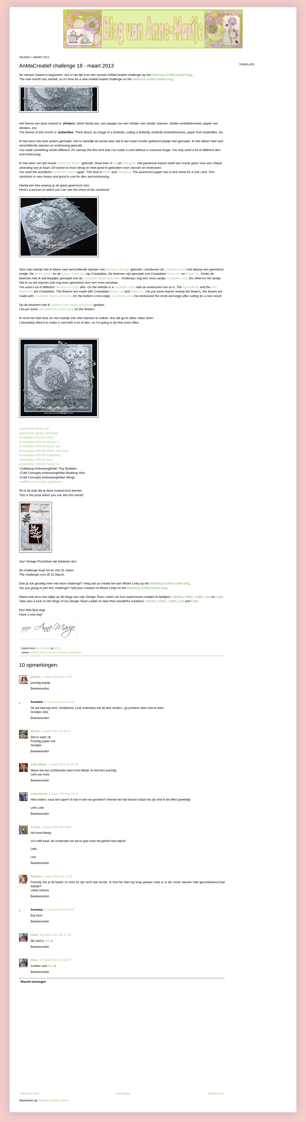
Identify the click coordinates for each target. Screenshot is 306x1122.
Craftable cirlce (124, 287)
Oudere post (216, 1093)
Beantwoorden (40, 688)
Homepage (123, 1093)
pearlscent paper (64, 172)
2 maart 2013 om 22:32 (57, 876)
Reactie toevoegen (33, 981)
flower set (173, 273)
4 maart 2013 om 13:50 (59, 909)
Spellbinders (75, 652)
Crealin (35, 827)
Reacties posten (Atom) (54, 1100)
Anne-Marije (43, 648)
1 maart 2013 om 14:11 (56, 731)
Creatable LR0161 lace (36, 459)
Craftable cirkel (175, 269)
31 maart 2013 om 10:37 (55, 960)
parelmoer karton (69, 163)
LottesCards (39, 794)
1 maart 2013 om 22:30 (63, 764)
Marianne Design (118, 269)
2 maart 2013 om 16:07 (56, 827)
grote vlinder (43, 273)
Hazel (34, 935)
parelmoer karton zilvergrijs (39, 433)
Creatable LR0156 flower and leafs (44, 451)
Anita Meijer (39, 764)
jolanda (36, 677)
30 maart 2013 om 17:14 (55, 935)
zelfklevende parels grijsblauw (72, 305)
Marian (35, 731)
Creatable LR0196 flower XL (40, 464)
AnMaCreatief (38, 652)
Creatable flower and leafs (101, 278)
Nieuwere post (29, 1093)
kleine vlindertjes (73, 273)
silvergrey (124, 172)
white (106, 172)
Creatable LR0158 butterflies (40, 455)
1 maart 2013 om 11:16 (57, 677)
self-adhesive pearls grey (56, 309)
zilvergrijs (129, 163)
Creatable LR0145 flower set (40, 446)
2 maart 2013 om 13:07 (63, 794)
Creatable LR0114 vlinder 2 (39, 442)
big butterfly (191, 287)
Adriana (36, 876)
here (47, 940)
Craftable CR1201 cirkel (37, 437)
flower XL (192, 273)
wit (115, 163)
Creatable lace (177, 278)
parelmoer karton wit (34, 428)
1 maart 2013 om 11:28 (59, 702)
